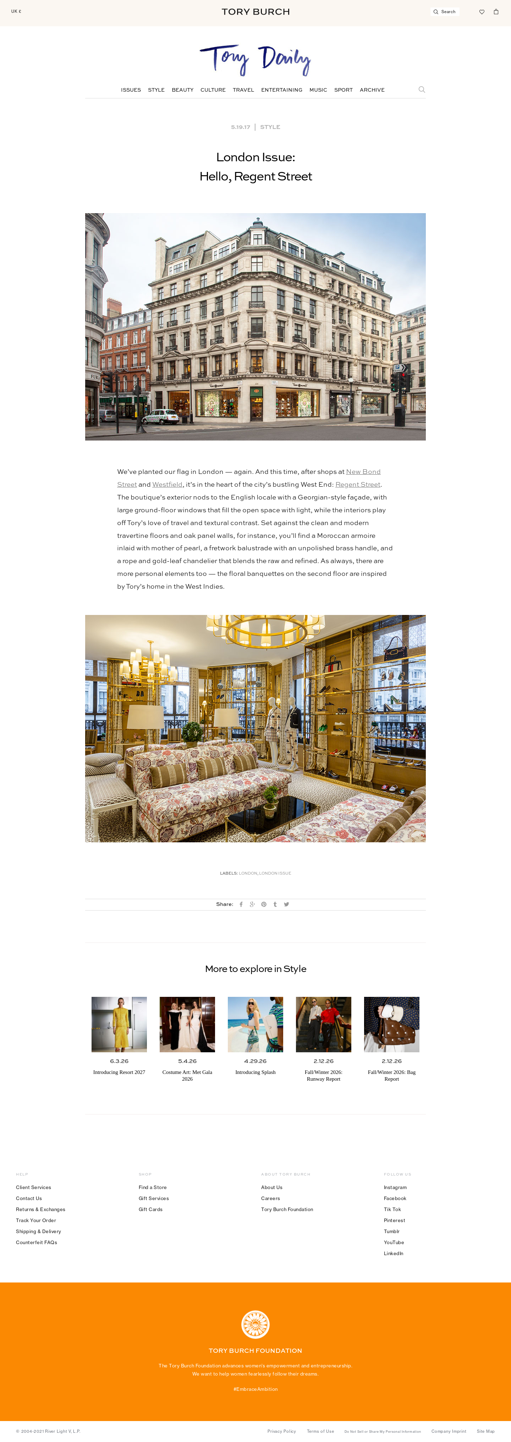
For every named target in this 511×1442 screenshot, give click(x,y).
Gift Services (154, 1198)
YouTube (394, 1242)
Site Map (486, 1431)
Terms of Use (320, 1431)
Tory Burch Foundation (287, 1209)
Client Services (33, 1187)
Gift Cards (151, 1209)
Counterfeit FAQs (36, 1242)
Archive (372, 90)
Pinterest (395, 1220)
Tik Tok (392, 1209)
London (248, 874)
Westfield (167, 484)
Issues (131, 90)
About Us (271, 1187)
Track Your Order (36, 1220)
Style (156, 90)
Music (318, 90)
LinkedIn (393, 1253)
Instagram (395, 1187)
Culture (213, 90)
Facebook (395, 1198)
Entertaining (281, 90)
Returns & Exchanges (41, 1209)
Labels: (229, 874)
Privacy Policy (282, 1431)
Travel (243, 90)
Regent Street (357, 484)
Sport (343, 90)
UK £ (16, 11)
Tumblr (392, 1231)
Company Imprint (449, 1431)
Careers (270, 1198)
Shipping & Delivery (38, 1231)
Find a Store (153, 1187)
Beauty (182, 90)
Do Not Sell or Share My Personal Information (383, 1431)
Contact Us (29, 1198)
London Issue (275, 874)
